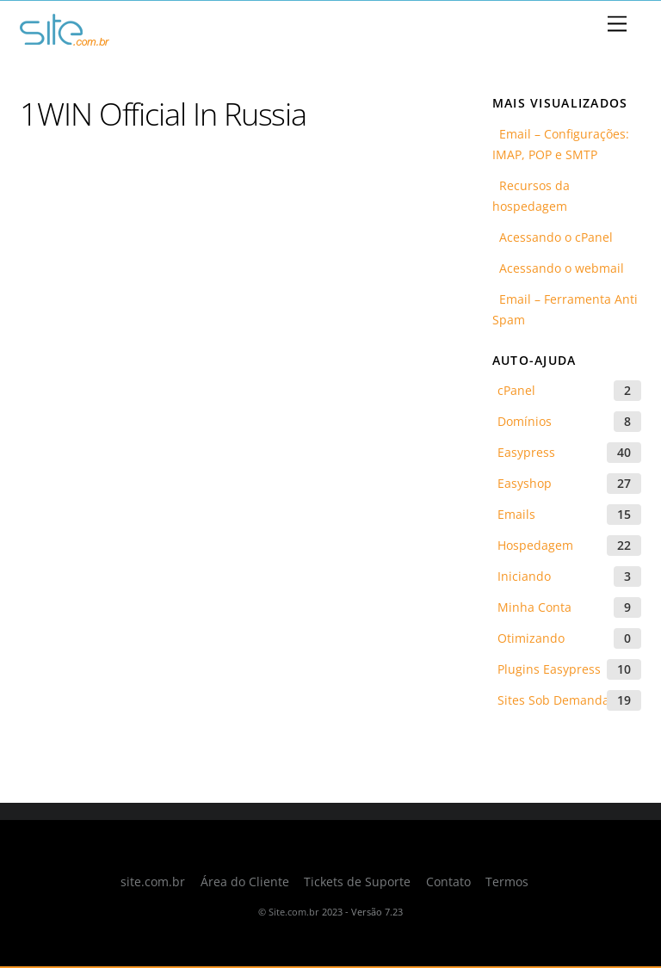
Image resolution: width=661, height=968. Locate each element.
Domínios (524, 421)
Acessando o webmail (558, 268)
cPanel (516, 390)
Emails (516, 514)
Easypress (526, 452)
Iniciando (524, 576)
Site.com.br (294, 911)
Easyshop (524, 483)
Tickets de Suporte (357, 882)
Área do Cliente (245, 882)
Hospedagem (535, 545)
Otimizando (531, 638)
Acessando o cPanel (552, 237)
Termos (506, 882)
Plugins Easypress (549, 669)
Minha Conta (534, 607)
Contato (448, 882)
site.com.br (152, 882)
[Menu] (617, 24)
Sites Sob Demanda (553, 700)
